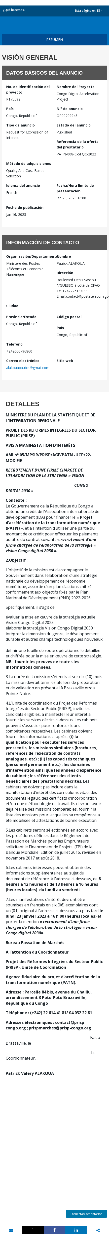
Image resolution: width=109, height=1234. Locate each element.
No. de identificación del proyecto (28, 89)
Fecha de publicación (24, 207)
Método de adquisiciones (28, 163)
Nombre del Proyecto (76, 86)
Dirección (65, 272)
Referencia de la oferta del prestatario (78, 144)
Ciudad (12, 305)
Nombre (64, 256)
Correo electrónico (22, 360)
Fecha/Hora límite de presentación (75, 188)
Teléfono (14, 344)
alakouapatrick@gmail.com (27, 367)
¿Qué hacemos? (14, 10)
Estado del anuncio (74, 125)
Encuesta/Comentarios (86, 1214)
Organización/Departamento (29, 256)
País (10, 108)
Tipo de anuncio (20, 125)
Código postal (69, 316)
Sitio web (65, 360)
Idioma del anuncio (23, 185)
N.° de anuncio (70, 108)
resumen (54, 39)
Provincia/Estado (21, 316)
